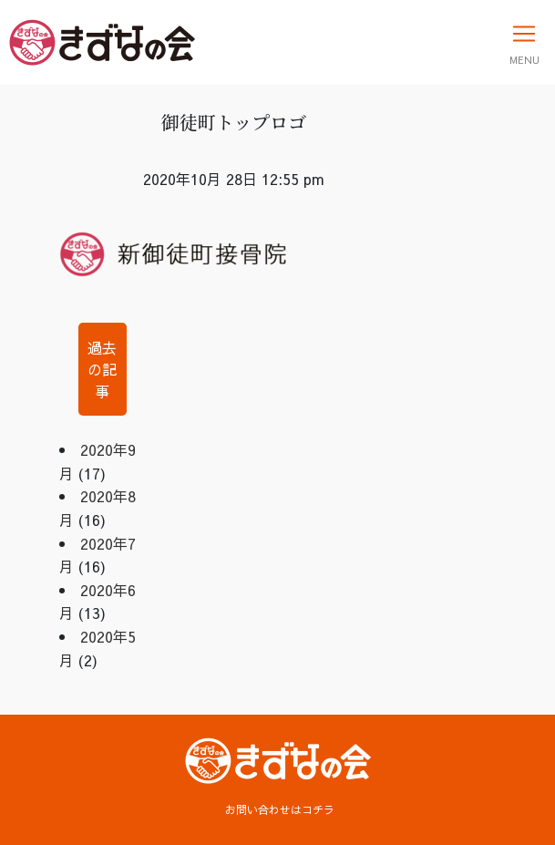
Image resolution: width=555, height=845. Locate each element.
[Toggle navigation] (524, 42)
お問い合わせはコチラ (279, 809)
